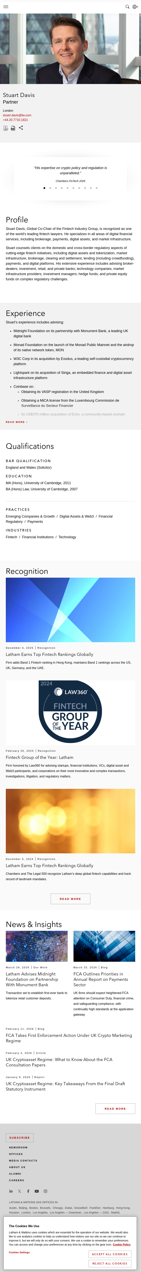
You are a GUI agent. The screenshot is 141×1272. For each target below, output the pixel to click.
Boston (33, 1207)
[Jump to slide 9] (91, 188)
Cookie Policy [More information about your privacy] (122, 1244)
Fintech (11, 537)
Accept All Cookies (110, 1254)
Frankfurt (95, 1207)
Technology (67, 537)
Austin (13, 1207)
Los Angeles (40, 1212)
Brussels (45, 1207)
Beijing (23, 1207)
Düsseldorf (80, 1207)
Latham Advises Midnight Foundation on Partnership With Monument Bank (32, 979)
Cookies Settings (19, 1252)
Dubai (68, 1207)
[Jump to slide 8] (85, 188)
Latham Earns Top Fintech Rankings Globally (49, 654)
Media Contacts (23, 1160)
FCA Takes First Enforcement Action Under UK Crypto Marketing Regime (69, 1038)
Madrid (115, 1212)
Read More (70, 898)
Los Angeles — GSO (96, 1212)
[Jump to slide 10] (97, 188)
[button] (70, 413)
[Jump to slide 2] (50, 188)
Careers (16, 1180)
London (26, 1212)
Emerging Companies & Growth (30, 516)
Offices (16, 1154)
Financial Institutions (38, 537)
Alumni (15, 1174)
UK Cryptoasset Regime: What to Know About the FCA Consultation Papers (59, 1062)
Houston (14, 1212)
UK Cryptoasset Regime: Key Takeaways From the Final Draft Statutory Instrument (65, 1086)
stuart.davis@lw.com (17, 115)
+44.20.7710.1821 (15, 120)
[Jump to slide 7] (79, 188)
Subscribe (19, 1137)
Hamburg (108, 1207)
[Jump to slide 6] (73, 188)
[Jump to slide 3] (56, 188)
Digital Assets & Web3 (77, 516)
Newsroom (18, 1147)
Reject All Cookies (109, 1263)
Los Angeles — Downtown (65, 1212)
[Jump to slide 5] (68, 188)
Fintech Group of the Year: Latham (39, 757)
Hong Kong (123, 1207)
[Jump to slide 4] (62, 188)
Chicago (58, 1207)
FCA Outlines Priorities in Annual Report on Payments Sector (100, 979)
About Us (17, 1167)
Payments (35, 522)
